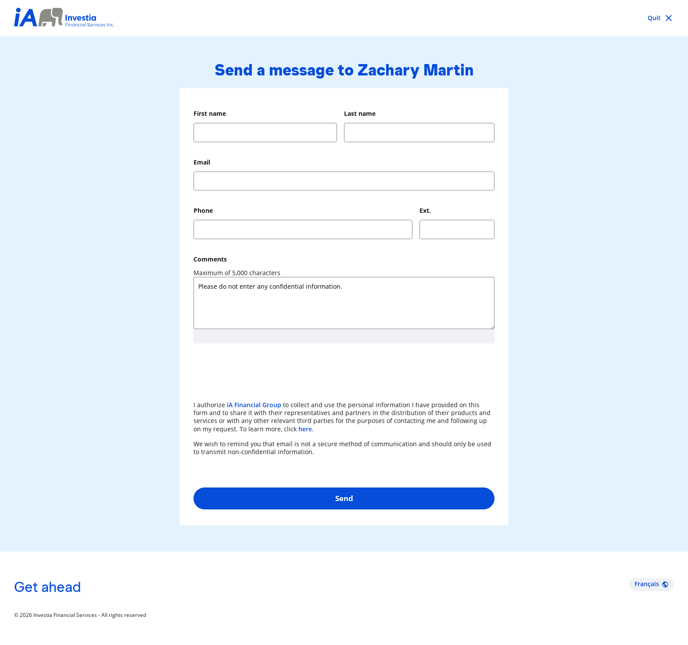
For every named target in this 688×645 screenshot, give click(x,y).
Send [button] (344, 498)
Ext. (425, 210)
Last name (360, 113)
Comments (210, 259)
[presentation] (260, 376)
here (305, 429)
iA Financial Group (254, 405)
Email (202, 162)
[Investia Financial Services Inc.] (64, 18)
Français (651, 584)
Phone (203, 210)
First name (210, 113)
